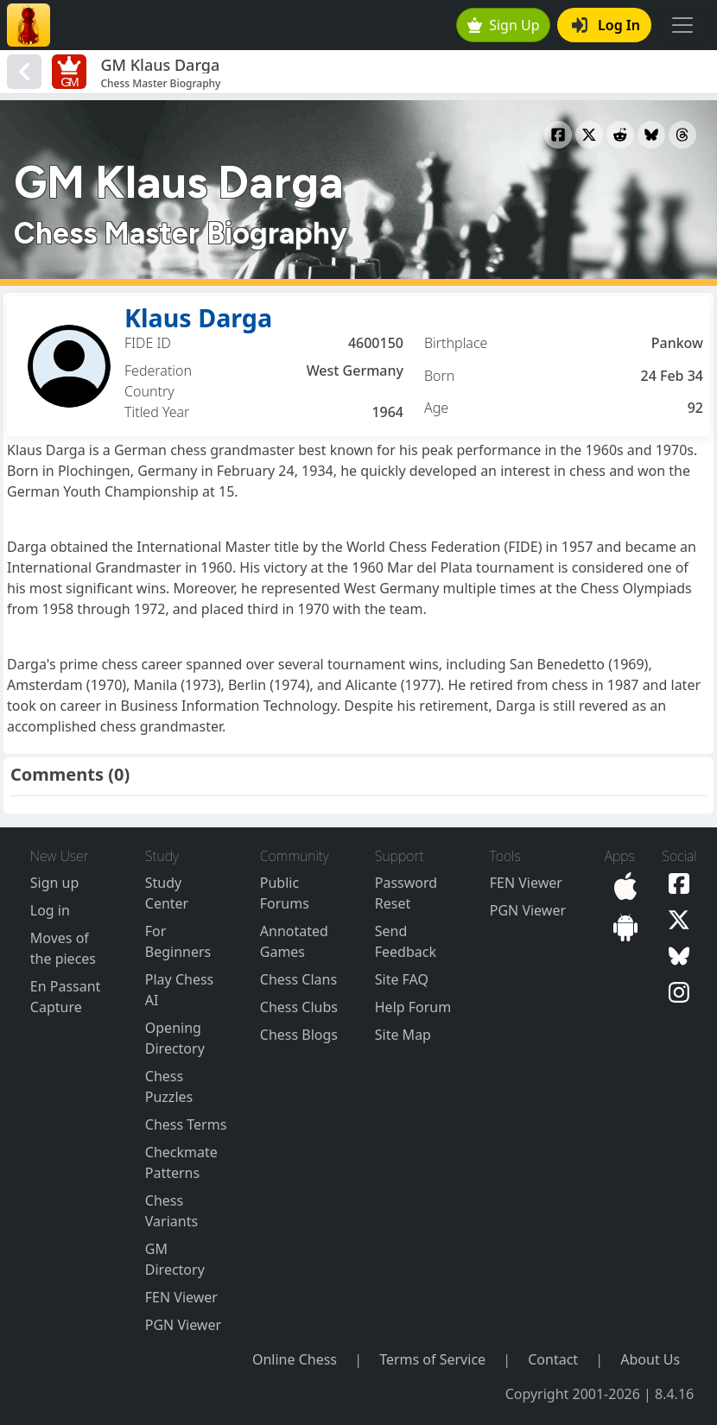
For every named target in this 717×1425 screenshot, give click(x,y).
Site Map (403, 1034)
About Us (650, 1359)
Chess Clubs (299, 1007)
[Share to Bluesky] (651, 135)
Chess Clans (298, 979)
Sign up (54, 882)
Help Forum (413, 1007)
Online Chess (294, 1359)
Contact (553, 1359)
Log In (606, 25)
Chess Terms (186, 1124)
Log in (50, 910)
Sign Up (503, 25)
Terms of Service (432, 1359)
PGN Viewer (183, 1324)
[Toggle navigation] (682, 25)
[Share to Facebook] (558, 135)
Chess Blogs (299, 1034)
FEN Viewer (181, 1297)
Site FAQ (401, 979)
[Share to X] (589, 135)
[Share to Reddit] (620, 135)
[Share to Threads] (682, 135)
